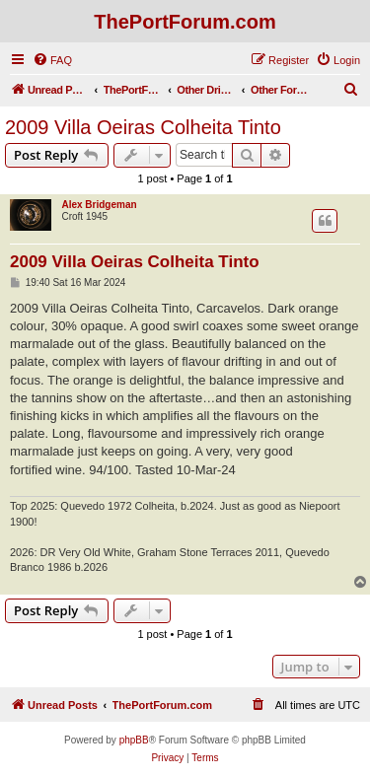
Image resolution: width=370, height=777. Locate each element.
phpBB (134, 740)
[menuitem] (52, 60)
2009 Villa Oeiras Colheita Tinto (143, 127)
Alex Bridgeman (98, 204)
